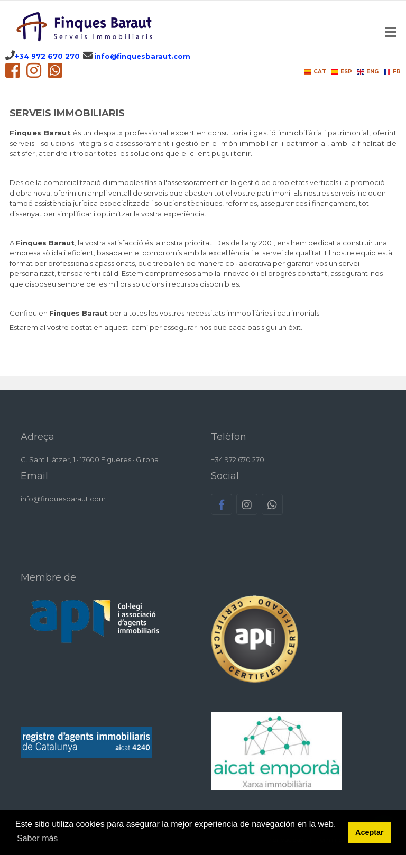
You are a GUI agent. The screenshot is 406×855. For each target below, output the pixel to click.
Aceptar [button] (369, 832)
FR (392, 72)
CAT (315, 72)
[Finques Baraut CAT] (86, 27)
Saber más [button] (37, 838)
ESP (341, 72)
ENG (368, 72)
